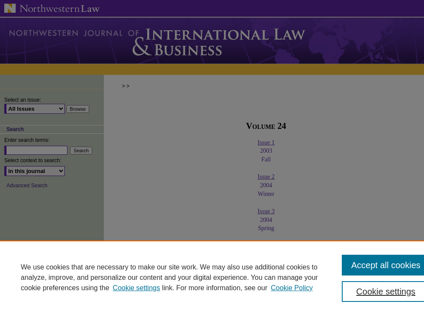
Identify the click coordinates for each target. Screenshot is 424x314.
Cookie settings (136, 288)
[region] (212, 277)
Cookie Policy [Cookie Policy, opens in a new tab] (292, 288)
